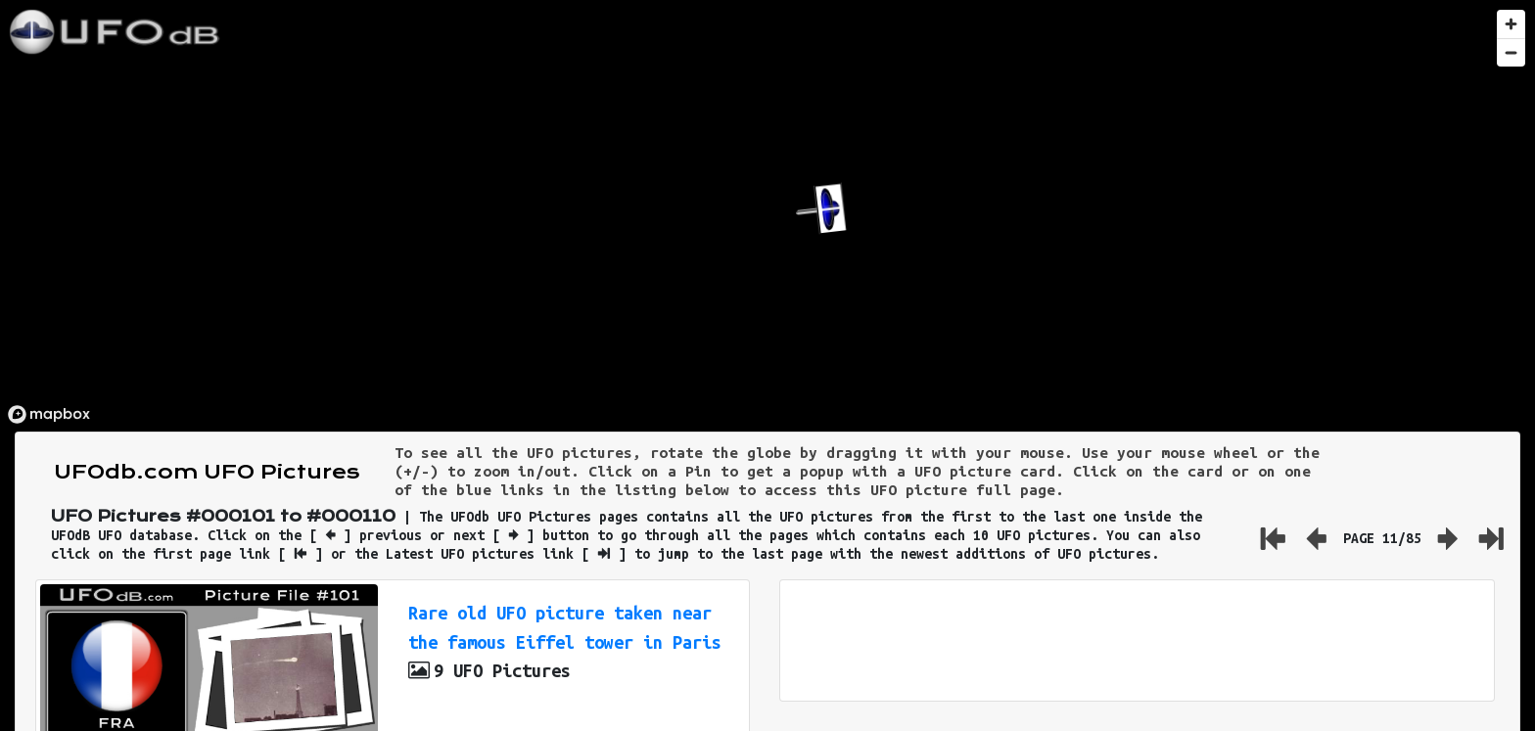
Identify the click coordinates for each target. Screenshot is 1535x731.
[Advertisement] (1136, 640)
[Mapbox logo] (49, 414)
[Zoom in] (1511, 24)
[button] (820, 209)
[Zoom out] (1511, 52)
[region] (767, 216)
